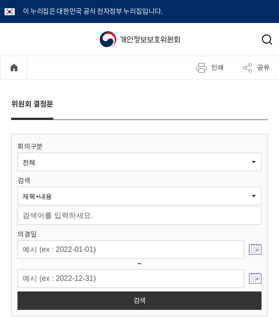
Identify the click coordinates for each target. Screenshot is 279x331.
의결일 (26, 234)
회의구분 (30, 146)
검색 (23, 180)
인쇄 (210, 67)
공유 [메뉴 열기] (256, 67)
